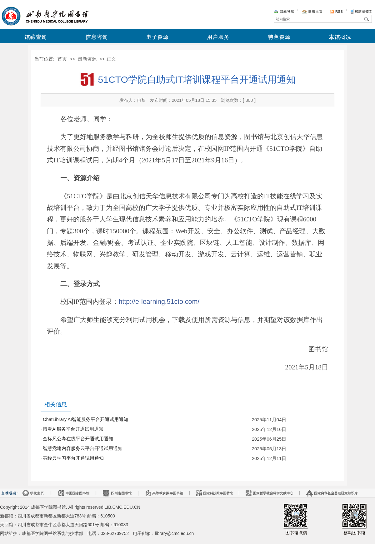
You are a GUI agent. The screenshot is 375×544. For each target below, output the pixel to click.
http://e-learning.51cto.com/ (159, 301)
